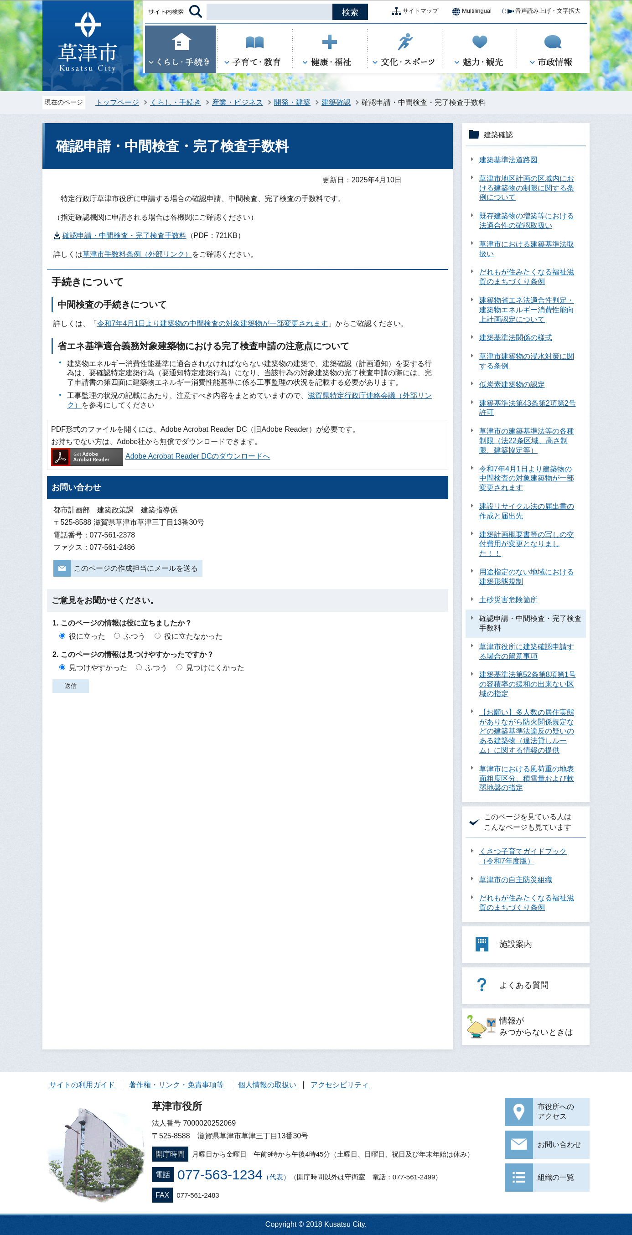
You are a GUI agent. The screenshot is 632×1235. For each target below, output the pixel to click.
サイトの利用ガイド (82, 1085)
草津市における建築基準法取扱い (526, 249)
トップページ (117, 102)
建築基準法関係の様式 (515, 337)
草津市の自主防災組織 (515, 880)
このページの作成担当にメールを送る (136, 568)
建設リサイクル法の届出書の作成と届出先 (526, 511)
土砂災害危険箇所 (508, 600)
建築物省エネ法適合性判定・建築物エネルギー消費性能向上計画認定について (526, 309)
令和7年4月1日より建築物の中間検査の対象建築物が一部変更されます (212, 323)
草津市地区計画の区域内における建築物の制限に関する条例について (526, 188)
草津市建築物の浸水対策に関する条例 (526, 361)
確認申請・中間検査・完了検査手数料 (124, 235)
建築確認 (336, 102)
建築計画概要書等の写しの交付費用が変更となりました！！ (526, 544)
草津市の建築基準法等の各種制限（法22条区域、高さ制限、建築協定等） (526, 440)
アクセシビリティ (340, 1085)
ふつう (134, 636)
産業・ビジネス (237, 102)
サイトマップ (413, 11)
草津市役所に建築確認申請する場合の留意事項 (526, 651)
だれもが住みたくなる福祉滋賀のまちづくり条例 (526, 276)
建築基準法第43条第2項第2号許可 (527, 408)
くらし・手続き (175, 102)
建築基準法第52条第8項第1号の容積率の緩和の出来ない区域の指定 (527, 684)
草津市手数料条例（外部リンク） (137, 254)
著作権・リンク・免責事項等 (176, 1085)
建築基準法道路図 (508, 160)
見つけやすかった (98, 668)
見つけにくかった (215, 668)
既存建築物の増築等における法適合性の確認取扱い (526, 220)
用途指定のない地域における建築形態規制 (526, 576)
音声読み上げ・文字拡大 (540, 11)
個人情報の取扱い (267, 1085)
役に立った (87, 636)
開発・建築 (292, 102)
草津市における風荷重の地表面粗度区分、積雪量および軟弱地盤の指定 (526, 778)
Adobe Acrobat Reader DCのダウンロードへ (160, 456)
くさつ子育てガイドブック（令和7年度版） (523, 856)
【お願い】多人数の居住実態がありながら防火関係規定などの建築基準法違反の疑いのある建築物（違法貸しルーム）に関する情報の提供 (526, 731)
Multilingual (469, 11)
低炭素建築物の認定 (512, 384)
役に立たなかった (193, 636)
